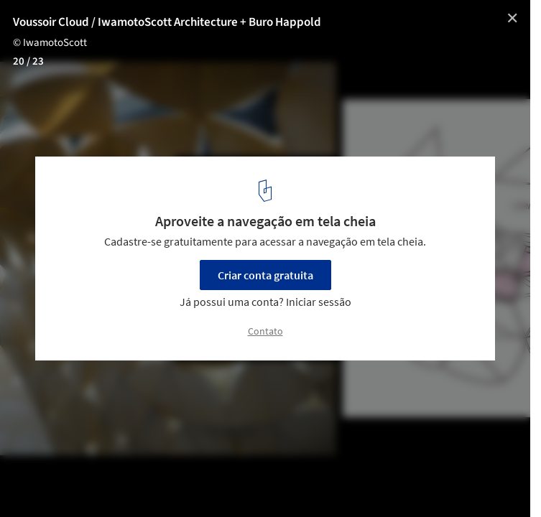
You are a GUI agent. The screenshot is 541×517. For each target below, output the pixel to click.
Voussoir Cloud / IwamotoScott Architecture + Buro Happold (167, 22)
